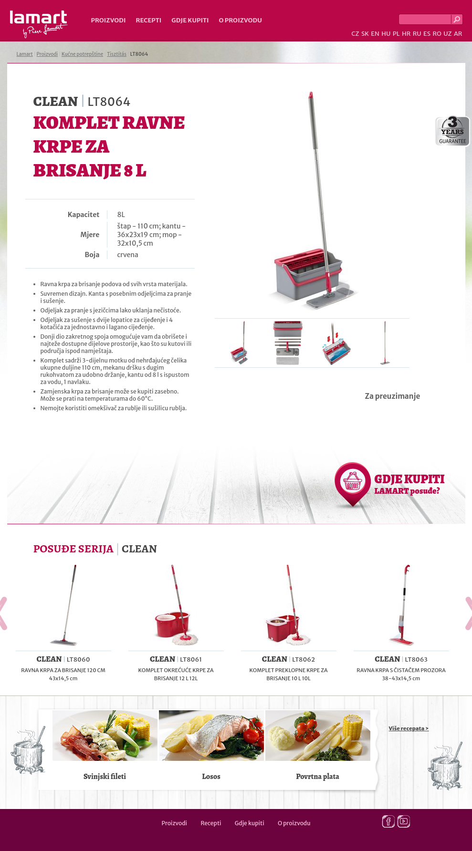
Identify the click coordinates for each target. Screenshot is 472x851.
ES (426, 34)
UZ (447, 34)
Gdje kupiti (190, 20)
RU (417, 34)
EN (375, 34)
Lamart (39, 24)
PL (396, 34)
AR (458, 34)
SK (365, 34)
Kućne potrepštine (82, 54)
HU (385, 34)
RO (436, 34)
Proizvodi (108, 20)
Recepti (148, 20)
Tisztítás (116, 54)
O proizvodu (240, 20)
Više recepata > (409, 728)
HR (406, 34)
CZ (355, 34)
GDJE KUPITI (410, 484)
